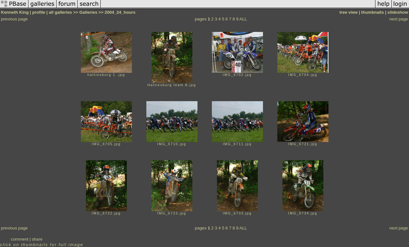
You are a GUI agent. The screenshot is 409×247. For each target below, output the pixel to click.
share (37, 239)
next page (398, 19)
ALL (243, 19)
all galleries (60, 12)
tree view (348, 12)
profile (38, 12)
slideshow (398, 12)
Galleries (88, 12)
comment (19, 239)
